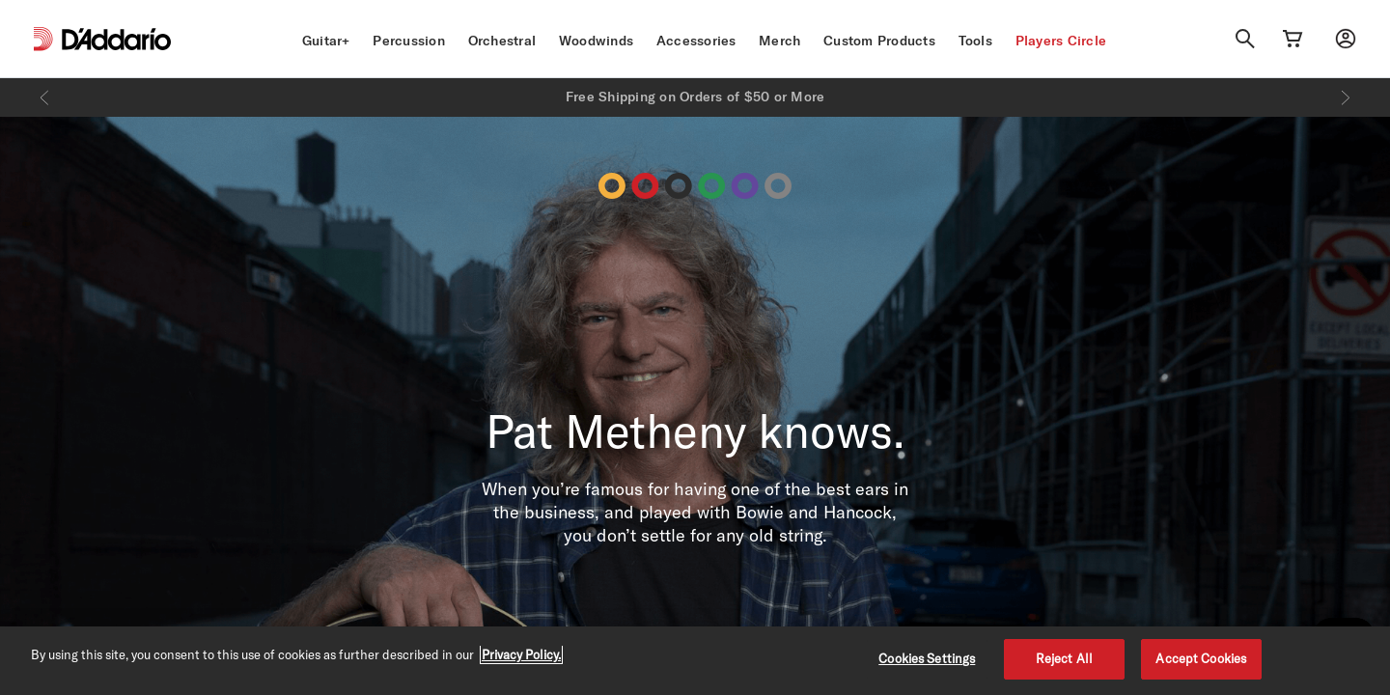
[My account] (1345, 38)
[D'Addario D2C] (116, 39)
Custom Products (879, 40)
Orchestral (502, 40)
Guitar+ (326, 40)
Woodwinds (596, 40)
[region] (695, 660)
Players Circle (1061, 40)
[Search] (1245, 38)
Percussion (409, 40)
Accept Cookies (1200, 658)
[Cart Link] (1292, 38)
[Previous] (44, 97)
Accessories (696, 40)
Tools (975, 40)
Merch (779, 40)
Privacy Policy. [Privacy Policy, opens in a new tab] (521, 654)
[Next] (1345, 97)
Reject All (1064, 658)
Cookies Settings (926, 658)
